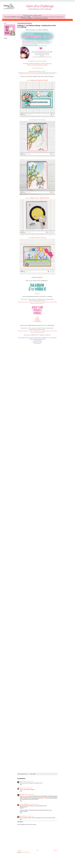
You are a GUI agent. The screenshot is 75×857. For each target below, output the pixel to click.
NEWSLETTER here (28, 73)
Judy (28, 80)
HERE (29, 299)
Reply (21, 784)
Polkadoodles (43, 296)
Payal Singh (22, 794)
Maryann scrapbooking (24, 804)
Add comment (20, 821)
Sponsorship (37, 19)
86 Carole (37, 318)
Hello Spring (36, 237)
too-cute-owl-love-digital (40, 119)
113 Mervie (37, 319)
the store (44, 325)
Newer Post (20, 850)
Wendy (21, 816)
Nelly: (30, 119)
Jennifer (27, 198)
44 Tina (37, 317)
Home (4, 19)
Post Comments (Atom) (26, 852)
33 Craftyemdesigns (37, 321)
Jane (29, 237)
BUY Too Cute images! (11, 19)
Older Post (55, 850)
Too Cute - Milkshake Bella (41, 198)
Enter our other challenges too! (21, 19)
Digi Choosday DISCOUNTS (30, 72)
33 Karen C (37, 293)
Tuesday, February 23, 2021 (29, 794)
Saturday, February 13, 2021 (28, 781)
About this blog (31, 19)
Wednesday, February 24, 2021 (28, 816)
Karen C (21, 781)
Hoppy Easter (43, 237)
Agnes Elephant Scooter (41, 80)
